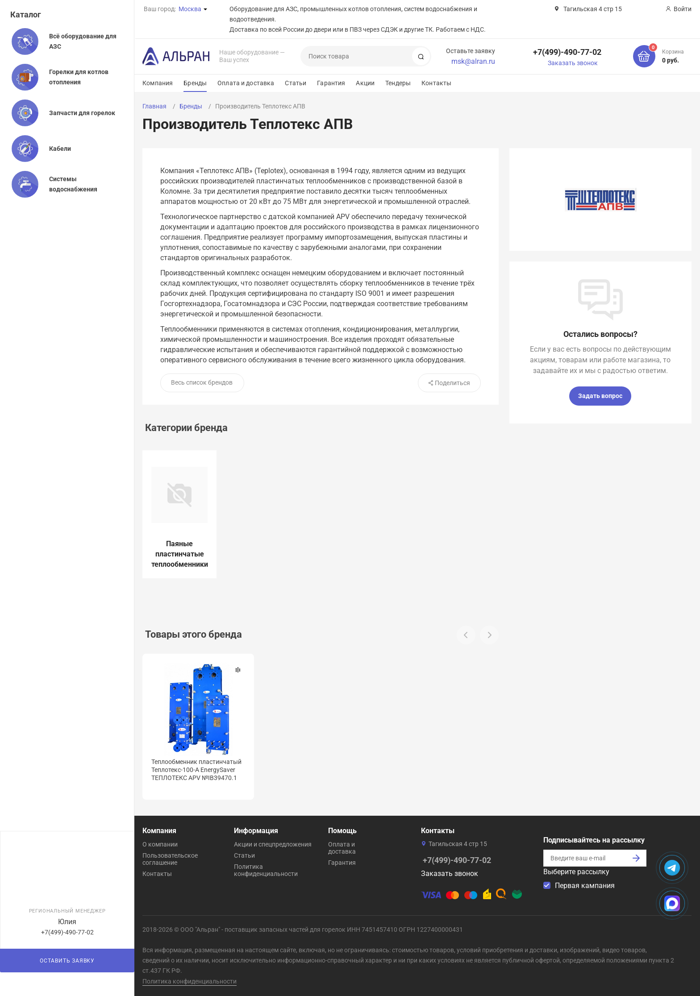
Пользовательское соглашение (170, 857)
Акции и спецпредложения (273, 842)
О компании (160, 842)
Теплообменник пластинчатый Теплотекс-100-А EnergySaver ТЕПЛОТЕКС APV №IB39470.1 (196, 769)
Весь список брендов (202, 382)
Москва (190, 8)
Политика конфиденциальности (266, 868)
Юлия (67, 921)
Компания (157, 83)
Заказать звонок (573, 62)
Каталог (25, 14)
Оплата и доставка (245, 83)
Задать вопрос (600, 395)
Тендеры (398, 83)
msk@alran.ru (473, 61)
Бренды (195, 83)
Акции (365, 83)
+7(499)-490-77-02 (567, 52)
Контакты (436, 83)
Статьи (295, 83)
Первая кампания (585, 884)
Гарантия (331, 83)
